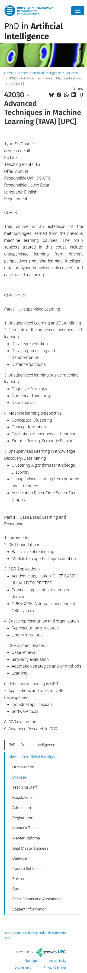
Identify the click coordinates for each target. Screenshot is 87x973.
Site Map (30, 961)
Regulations (22, 797)
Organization (23, 767)
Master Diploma (26, 838)
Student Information (29, 909)
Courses (72, 73)
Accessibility (58, 961)
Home (8, 73)
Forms (18, 878)
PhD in (33, 31)
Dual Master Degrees (30, 848)
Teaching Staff (24, 787)
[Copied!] (81, 95)
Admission (21, 807)
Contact (19, 888)
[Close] (77, 10)
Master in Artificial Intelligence (39, 73)
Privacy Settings (55, 967)
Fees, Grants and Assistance (36, 899)
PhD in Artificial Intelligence (32, 744)
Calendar (20, 858)
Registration (22, 818)
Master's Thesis (26, 828)
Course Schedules (28, 868)
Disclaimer (22, 967)
